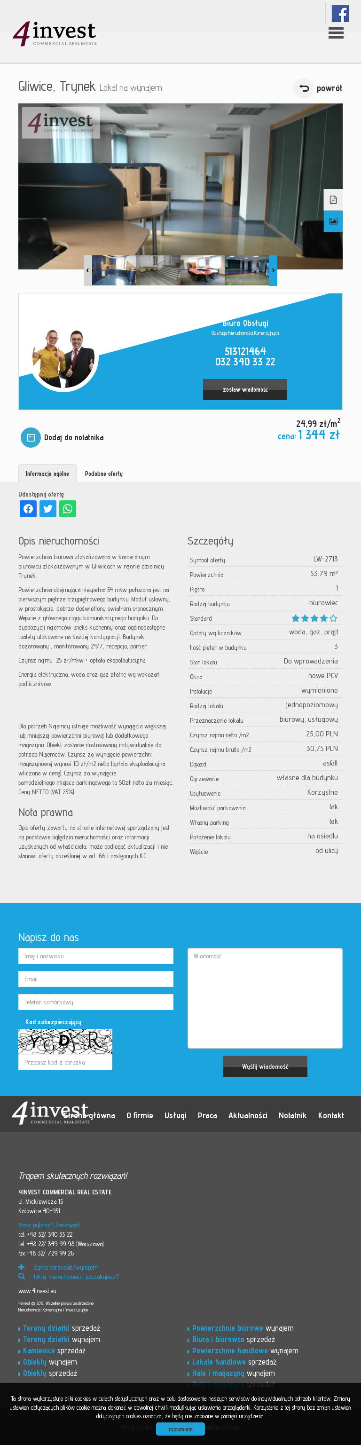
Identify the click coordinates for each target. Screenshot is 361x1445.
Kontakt (331, 1115)
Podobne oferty (104, 473)
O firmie (139, 1115)
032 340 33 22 (245, 361)
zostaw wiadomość (245, 389)
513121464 (245, 351)
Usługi (176, 1115)
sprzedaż (61, 1328)
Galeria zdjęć (333, 221)
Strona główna (89, 1115)
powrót (330, 88)
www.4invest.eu (37, 1291)
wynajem (61, 1339)
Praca (207, 1115)
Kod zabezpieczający (53, 1022)
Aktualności (247, 1115)
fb (340, 13)
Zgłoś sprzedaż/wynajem (57, 1267)
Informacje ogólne (47, 473)
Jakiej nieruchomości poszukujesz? (68, 1276)
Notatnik (293, 1115)
